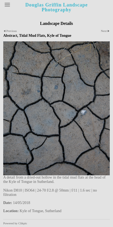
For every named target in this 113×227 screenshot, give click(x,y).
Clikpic (22, 223)
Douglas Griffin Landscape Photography (56, 7)
